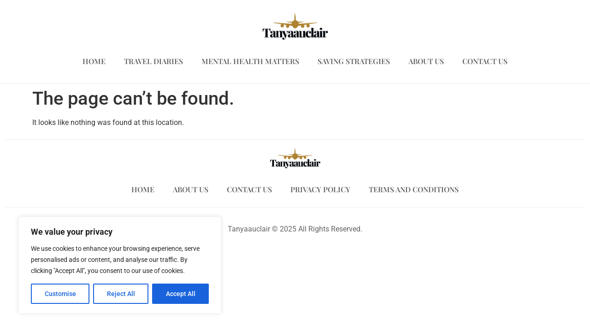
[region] (119, 265)
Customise (60, 293)
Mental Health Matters (250, 61)
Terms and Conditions (414, 189)
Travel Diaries (153, 61)
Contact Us (484, 61)
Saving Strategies (354, 61)
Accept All (180, 293)
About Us (426, 61)
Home (94, 61)
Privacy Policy (320, 189)
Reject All (121, 293)
